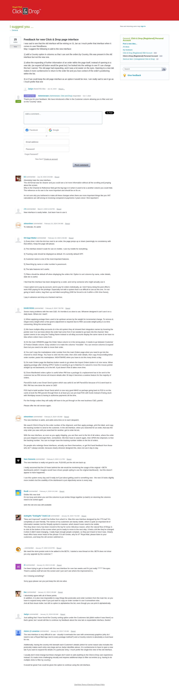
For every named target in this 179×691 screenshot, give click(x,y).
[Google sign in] (58, 130)
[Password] (46, 149)
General (126, 38)
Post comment (81, 165)
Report (57, 177)
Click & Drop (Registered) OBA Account (137, 53)
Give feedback (134, 75)
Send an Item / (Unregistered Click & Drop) (139, 59)
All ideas (126, 47)
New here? (46, 159)
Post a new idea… (130, 44)
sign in (143, 26)
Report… (62, 89)
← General (14, 30)
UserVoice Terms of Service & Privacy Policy (89, 684)
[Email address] (46, 142)
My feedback (127, 50)
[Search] (164, 69)
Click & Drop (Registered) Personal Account (143, 39)
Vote (15, 47)
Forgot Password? (31, 154)
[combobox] (143, 69)
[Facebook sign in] (35, 130)
